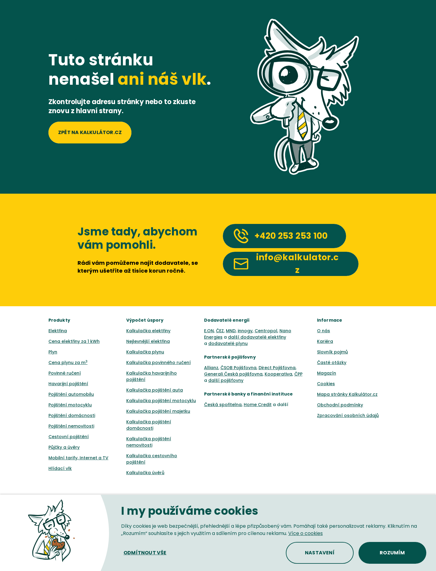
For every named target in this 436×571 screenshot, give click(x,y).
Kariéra (325, 341)
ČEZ (220, 331)
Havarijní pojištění (68, 384)
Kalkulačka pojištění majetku (158, 411)
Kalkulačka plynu (145, 352)
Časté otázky (331, 362)
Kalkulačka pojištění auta (154, 390)
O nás (323, 331)
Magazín (326, 373)
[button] (145, 553)
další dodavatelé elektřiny (257, 337)
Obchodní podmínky (340, 405)
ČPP (298, 374)
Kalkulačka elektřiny (148, 331)
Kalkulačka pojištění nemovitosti (148, 442)
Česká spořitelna (223, 405)
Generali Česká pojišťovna (233, 374)
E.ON (209, 331)
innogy (245, 331)
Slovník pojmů (332, 352)
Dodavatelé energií (227, 320)
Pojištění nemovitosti (71, 426)
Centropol (266, 331)
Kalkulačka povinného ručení (158, 362)
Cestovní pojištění (68, 437)
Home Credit (258, 405)
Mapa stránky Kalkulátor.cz (347, 394)
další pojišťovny (225, 380)
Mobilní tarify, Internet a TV (78, 458)
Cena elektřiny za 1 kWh (74, 341)
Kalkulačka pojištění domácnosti (148, 425)
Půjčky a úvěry (64, 447)
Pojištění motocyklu (70, 405)
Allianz (211, 368)
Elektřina (57, 331)
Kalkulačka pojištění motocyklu (161, 401)
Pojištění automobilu (71, 394)
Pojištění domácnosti (71, 415)
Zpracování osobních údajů (348, 415)
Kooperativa (278, 374)
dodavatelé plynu (228, 343)
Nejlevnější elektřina (148, 341)
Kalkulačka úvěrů (145, 473)
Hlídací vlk (60, 468)
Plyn (52, 352)
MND (231, 331)
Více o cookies (305, 533)
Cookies (326, 384)
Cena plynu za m (68, 362)
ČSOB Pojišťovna (238, 368)
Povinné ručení (64, 373)
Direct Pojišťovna (277, 368)
